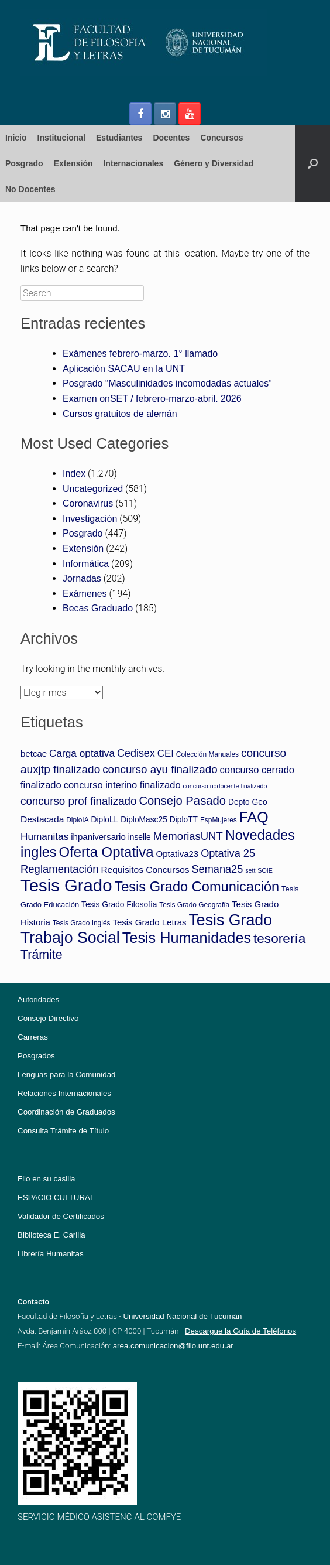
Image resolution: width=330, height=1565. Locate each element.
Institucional (61, 137)
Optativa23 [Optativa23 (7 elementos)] (177, 854)
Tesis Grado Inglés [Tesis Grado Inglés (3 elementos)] (82, 923)
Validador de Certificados (61, 1216)
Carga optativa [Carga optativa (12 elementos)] (82, 753)
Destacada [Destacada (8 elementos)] (42, 819)
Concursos (221, 137)
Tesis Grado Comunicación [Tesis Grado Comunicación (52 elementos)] (196, 886)
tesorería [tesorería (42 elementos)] (279, 938)
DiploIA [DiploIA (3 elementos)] (77, 820)
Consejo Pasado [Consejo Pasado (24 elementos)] (182, 800)
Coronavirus (88, 503)
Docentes (171, 137)
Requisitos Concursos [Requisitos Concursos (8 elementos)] (145, 869)
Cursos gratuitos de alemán (120, 414)
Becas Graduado (98, 608)
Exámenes (85, 594)
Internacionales (133, 163)
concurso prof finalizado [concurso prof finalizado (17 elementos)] (78, 801)
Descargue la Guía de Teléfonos (240, 1331)
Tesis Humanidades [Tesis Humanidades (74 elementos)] (186, 938)
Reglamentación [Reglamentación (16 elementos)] (59, 869)
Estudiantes (119, 137)
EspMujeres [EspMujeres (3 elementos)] (218, 820)
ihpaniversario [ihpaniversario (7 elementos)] (98, 837)
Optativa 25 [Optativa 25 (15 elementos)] (228, 853)
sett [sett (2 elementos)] (250, 870)
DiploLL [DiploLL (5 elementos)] (105, 819)
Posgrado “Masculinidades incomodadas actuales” (167, 383)
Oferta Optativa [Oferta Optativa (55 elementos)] (106, 852)
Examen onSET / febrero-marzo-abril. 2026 (152, 399)
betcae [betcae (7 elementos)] (33, 753)
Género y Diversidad (213, 163)
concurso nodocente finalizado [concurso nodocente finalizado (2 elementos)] (225, 786)
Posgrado (24, 163)
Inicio (16, 137)
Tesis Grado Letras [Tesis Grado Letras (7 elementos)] (149, 922)
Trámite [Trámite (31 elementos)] (41, 955)
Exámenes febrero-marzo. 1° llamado (140, 353)
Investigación (90, 519)
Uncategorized (93, 489)
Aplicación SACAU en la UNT (124, 369)
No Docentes (30, 189)
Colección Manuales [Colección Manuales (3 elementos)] (207, 754)
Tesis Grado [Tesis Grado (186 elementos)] (66, 885)
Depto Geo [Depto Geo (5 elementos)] (247, 802)
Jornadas (82, 578)
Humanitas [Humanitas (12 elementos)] (44, 836)
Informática (86, 564)
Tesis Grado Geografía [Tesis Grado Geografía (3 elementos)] (194, 905)
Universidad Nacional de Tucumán (182, 1316)
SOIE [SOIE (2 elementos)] (264, 870)
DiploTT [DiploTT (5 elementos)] (184, 819)
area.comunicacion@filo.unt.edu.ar (173, 1345)
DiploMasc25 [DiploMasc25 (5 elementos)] (144, 819)
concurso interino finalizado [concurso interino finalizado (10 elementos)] (122, 785)
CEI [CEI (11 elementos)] (165, 753)
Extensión (73, 163)
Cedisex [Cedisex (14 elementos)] (136, 753)
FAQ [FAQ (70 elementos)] (254, 817)
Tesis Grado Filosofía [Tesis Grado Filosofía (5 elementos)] (119, 904)
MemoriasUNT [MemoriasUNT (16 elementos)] (188, 836)
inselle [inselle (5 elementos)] (139, 837)
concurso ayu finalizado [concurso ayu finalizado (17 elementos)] (159, 769)
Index (74, 474)
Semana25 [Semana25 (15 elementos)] (217, 869)
